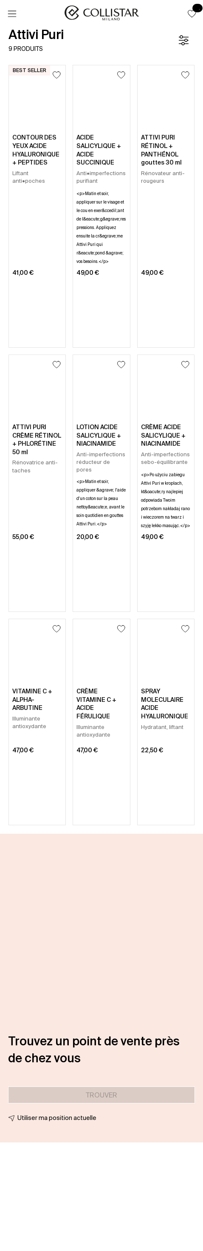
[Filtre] (183, 40)
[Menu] (11, 14)
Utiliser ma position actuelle (56, 1117)
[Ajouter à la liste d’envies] (56, 75)
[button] (192, 13)
